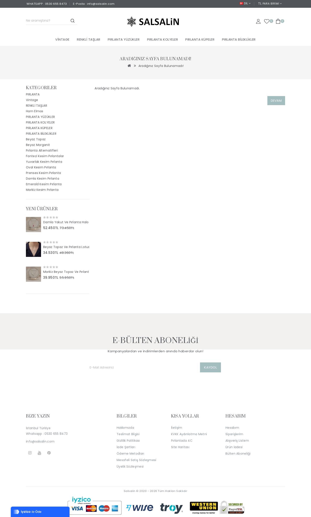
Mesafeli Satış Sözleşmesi (136, 460)
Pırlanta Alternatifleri (42, 150)
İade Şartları (126, 447)
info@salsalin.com (40, 441)
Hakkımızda (125, 427)
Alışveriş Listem (237, 440)
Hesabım (232, 427)
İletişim (176, 427)
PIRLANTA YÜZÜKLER (124, 39)
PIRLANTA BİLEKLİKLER (239, 39)
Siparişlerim (234, 434)
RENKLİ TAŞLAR (88, 39)
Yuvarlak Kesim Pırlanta (44, 162)
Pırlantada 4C (181, 440)
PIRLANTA (33, 94)
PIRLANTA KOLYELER (162, 39)
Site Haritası (180, 447)
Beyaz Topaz (36, 139)
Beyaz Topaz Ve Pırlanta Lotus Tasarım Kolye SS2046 (66, 247)
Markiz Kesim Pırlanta (42, 190)
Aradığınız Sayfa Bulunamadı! (161, 66)
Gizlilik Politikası (128, 440)
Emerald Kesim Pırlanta (44, 184)
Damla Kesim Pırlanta (42, 178)
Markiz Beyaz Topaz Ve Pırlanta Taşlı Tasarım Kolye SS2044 (66, 272)
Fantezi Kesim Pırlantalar (45, 156)
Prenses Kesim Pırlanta (43, 173)
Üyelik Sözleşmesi (130, 466)
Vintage (62, 39)
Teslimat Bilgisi (128, 434)
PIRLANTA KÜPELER (199, 39)
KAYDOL (210, 367)
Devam (276, 100)
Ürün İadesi (234, 447)
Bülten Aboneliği (238, 453)
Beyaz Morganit (38, 145)
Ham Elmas (34, 111)
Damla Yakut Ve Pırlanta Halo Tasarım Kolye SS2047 (66, 222)
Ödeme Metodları (130, 453)
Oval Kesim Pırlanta (41, 167)
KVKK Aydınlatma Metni (189, 434)
